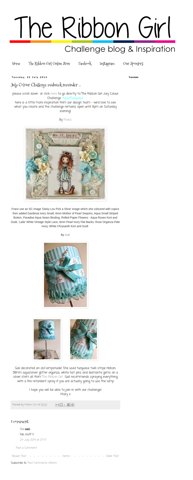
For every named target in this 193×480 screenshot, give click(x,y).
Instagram (107, 63)
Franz (67, 119)
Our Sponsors (133, 63)
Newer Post (19, 456)
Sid (22, 429)
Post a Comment (26, 448)
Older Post (112, 456)
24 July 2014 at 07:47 (33, 440)
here (53, 93)
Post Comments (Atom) (42, 463)
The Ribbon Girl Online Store (49, 63)
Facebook (84, 63)
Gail (67, 234)
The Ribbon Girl (52, 377)
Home (16, 63)
